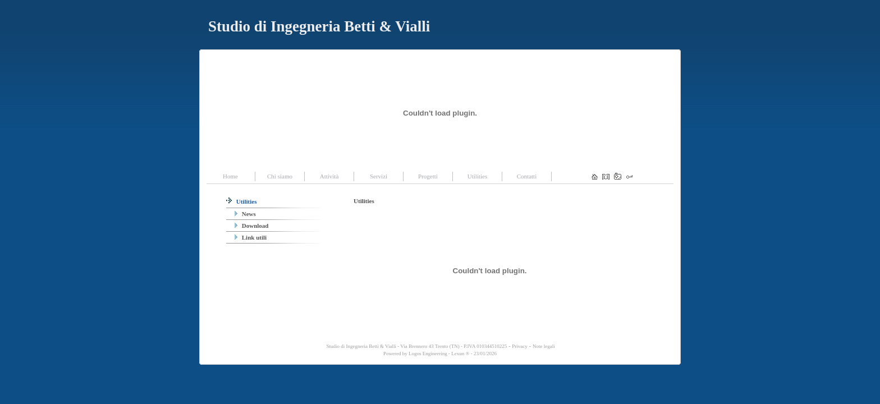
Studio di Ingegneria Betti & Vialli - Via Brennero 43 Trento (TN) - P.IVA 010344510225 (416, 346)
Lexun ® (460, 353)
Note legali (544, 346)
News (245, 213)
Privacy (520, 346)
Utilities (241, 201)
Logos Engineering (428, 353)
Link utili (251, 237)
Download (251, 225)
